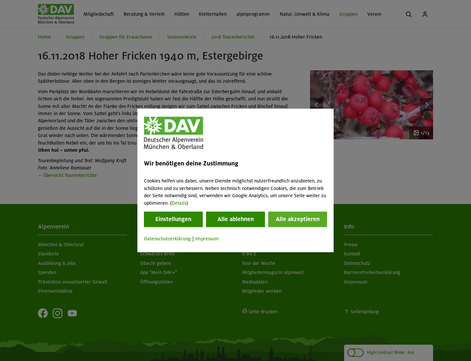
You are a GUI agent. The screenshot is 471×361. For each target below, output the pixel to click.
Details (179, 203)
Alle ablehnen (236, 219)
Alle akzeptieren (298, 219)
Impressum (207, 239)
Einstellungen (173, 219)
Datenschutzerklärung (167, 239)
